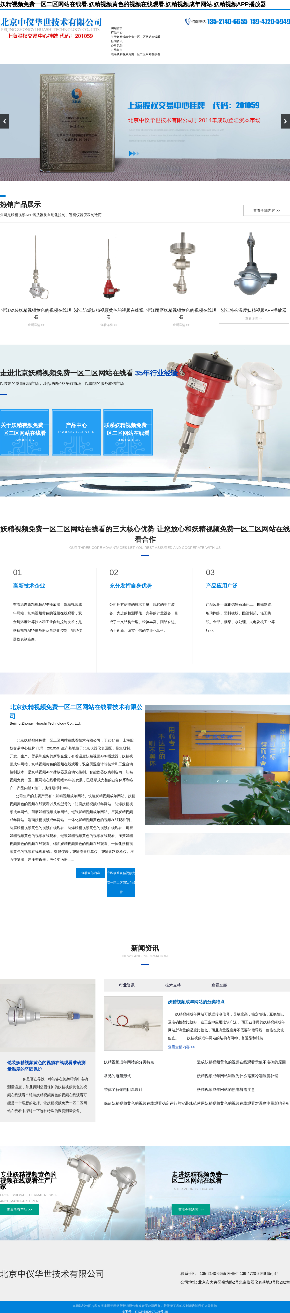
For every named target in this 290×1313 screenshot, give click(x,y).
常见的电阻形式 (117, 1076)
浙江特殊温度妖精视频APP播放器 (253, 310)
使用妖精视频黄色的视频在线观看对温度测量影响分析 (243, 1103)
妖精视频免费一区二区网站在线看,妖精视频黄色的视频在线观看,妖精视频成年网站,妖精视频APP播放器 (133, 4)
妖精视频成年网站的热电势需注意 (226, 1090)
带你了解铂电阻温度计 (123, 1090)
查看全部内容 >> (266, 210)
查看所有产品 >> (19, 1209)
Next (285, 121)
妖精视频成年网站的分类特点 (196, 1002)
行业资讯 (127, 985)
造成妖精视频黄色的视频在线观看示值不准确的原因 (241, 1062)
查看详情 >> (36, 325)
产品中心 (76, 425)
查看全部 (219, 985)
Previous (4, 121)
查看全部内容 (90, 873)
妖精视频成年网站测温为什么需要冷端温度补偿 (237, 1076)
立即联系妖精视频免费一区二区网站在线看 (121, 882)
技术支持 (173, 985)
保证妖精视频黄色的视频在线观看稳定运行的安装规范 (150, 1103)
